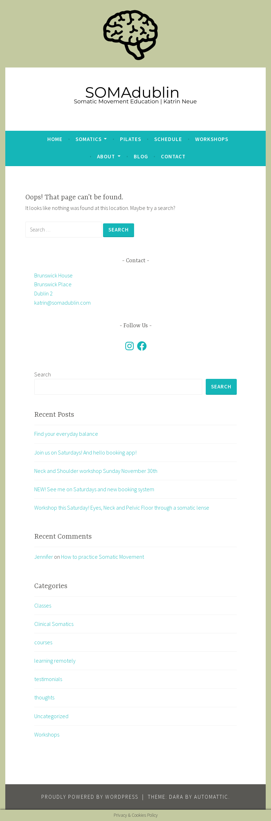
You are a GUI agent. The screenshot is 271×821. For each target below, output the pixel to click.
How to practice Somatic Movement (102, 556)
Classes (42, 605)
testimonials (48, 678)
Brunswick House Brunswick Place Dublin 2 (53, 284)
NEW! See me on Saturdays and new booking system (94, 489)
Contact (173, 156)
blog (141, 156)
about (106, 156)
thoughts (44, 697)
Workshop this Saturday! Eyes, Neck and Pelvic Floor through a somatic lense (121, 507)
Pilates (130, 139)
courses (43, 642)
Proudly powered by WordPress (89, 796)
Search (42, 374)
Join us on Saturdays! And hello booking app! (85, 452)
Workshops (211, 139)
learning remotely (55, 660)
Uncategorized (51, 716)
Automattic (211, 796)
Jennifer (43, 556)
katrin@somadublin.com (62, 302)
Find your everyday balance (66, 433)
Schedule (168, 139)
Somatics (89, 139)
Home (54, 139)
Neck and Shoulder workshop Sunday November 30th (95, 470)
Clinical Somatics (53, 623)
